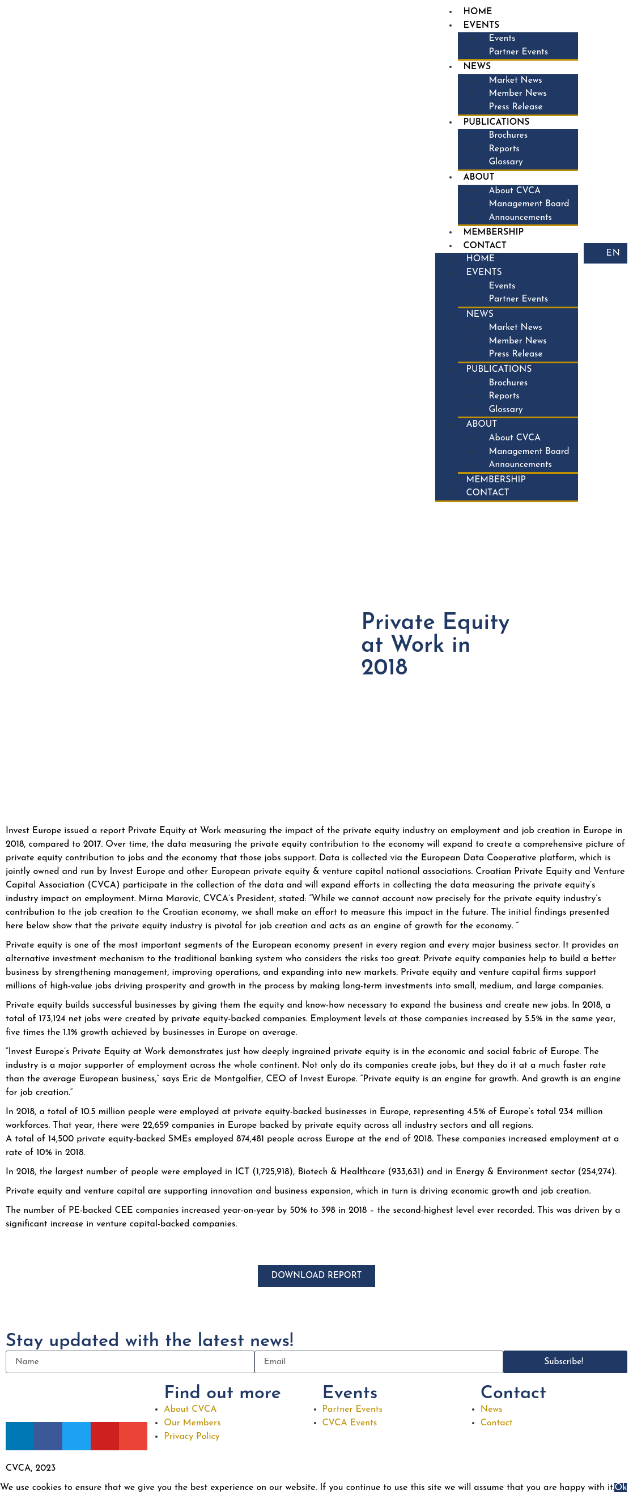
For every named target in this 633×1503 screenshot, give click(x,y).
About (477, 180)
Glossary (504, 165)
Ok (620, 1496)
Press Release (514, 109)
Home (476, 12)
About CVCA (513, 194)
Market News (514, 82)
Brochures (506, 138)
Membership (492, 236)
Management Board (528, 208)
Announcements (519, 221)
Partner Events (517, 53)
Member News (516, 95)
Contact (483, 250)
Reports (502, 151)
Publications (495, 124)
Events (479, 26)
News (475, 68)
